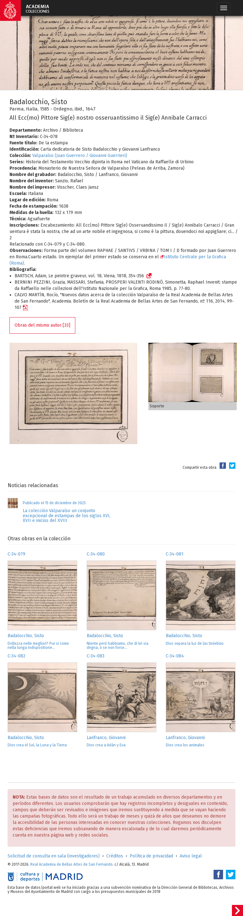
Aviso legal (191, 856)
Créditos (114, 856)
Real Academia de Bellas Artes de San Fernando (71, 864)
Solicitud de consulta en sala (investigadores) (54, 856)
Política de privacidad (151, 856)
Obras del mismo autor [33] (42, 325)
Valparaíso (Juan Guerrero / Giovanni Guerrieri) (79, 155)
